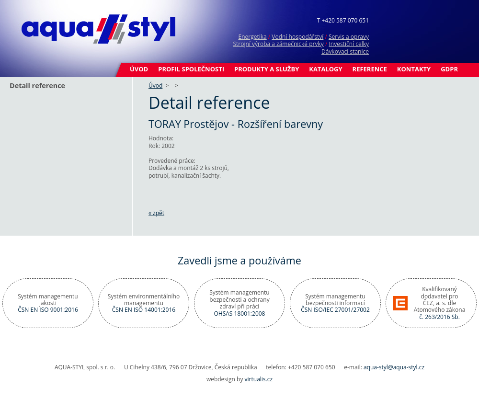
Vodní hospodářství (297, 37)
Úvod (139, 69)
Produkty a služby (266, 69)
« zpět (156, 213)
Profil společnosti (191, 69)
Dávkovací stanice (345, 51)
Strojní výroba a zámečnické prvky (278, 44)
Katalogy (325, 69)
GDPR (449, 69)
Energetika (252, 37)
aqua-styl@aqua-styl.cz (394, 367)
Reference (370, 69)
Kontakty (414, 69)
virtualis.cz (259, 379)
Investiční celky (349, 44)
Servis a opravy (349, 37)
